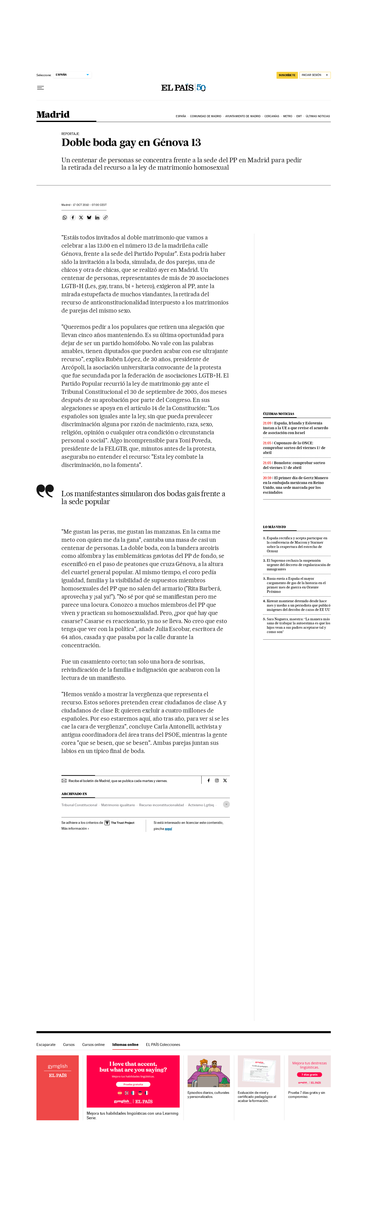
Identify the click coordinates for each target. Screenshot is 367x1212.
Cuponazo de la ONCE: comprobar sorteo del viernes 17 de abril (294, 448)
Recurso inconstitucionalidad (161, 805)
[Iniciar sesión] (315, 75)
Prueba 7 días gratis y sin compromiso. (306, 1095)
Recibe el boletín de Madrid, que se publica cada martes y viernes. (118, 781)
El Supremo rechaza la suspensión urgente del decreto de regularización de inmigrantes (299, 564)
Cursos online (93, 1044)
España (181, 116)
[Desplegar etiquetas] (226, 804)
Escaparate (46, 1044)
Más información (75, 828)
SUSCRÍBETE (287, 75)
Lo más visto (274, 527)
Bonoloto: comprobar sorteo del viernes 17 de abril (294, 465)
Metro (288, 116)
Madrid (52, 115)
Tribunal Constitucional (79, 805)
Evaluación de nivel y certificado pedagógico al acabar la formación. (257, 1097)
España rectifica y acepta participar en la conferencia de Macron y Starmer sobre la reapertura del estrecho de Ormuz (297, 544)
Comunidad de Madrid (205, 116)
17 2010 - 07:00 (89, 205)
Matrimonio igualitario (118, 805)
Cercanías (272, 116)
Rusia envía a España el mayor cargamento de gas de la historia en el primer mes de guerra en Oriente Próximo (296, 585)
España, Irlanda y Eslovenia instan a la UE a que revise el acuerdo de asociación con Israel (295, 428)
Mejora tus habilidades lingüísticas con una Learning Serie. (132, 1115)
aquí (168, 828)
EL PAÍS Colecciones (163, 1044)
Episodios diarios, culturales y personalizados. (208, 1095)
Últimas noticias (318, 116)
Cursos (69, 1044)
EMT (299, 116)
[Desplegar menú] (40, 88)
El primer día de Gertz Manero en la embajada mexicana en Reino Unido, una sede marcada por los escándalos (295, 485)
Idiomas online (125, 1044)
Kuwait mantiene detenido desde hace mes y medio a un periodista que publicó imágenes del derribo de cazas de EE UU (299, 605)
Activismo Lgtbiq (201, 805)
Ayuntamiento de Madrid (242, 116)
